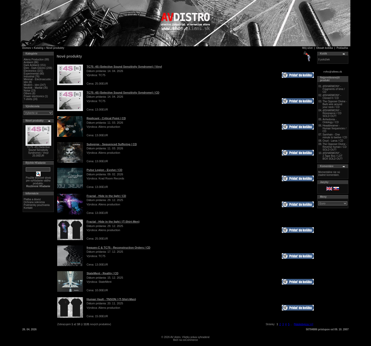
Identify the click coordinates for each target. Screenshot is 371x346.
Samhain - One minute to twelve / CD (335, 136)
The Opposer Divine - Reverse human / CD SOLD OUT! (335, 147)
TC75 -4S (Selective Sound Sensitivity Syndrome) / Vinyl (38, 150)
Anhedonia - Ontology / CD (331, 121)
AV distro (175, 337)
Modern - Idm (31, 85)
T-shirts (28, 99)
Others (27, 93)
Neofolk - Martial (33, 87)
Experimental (31, 73)
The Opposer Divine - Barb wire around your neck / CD (335, 104)
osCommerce (190, 340)
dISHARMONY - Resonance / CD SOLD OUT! (332, 113)
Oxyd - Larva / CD (333, 140)
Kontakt (28, 207)
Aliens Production (34, 59)
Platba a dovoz (32, 199)
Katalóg (39, 48)
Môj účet (307, 48)
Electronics (30, 70)
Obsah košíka (324, 48)
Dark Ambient (31, 65)
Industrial (29, 76)
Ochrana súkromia (34, 202)
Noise (27, 90)
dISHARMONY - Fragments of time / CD (334, 89)
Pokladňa (342, 48)
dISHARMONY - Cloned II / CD (332, 96)
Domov (26, 48)
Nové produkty (55, 48)
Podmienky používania (37, 205)
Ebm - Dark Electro (34, 68)
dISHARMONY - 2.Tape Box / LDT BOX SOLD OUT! (333, 156)
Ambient (28, 62)
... (291, 324)
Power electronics (34, 96)
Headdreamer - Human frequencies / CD (334, 128)
